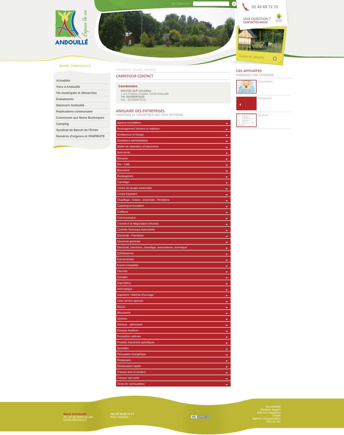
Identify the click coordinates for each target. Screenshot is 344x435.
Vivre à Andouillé (68, 87)
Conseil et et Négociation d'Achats (138, 223)
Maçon (121, 306)
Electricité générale (129, 241)
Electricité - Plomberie (130, 235)
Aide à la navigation (269, 412)
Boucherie (123, 170)
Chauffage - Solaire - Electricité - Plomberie (143, 199)
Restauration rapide (129, 366)
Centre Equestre (127, 193)
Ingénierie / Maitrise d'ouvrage (135, 294)
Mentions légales (270, 409)
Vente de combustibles (131, 383)
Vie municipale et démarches (76, 93)
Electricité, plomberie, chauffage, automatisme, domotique (152, 247)
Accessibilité (273, 406)
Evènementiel (125, 259)
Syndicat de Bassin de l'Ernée (77, 130)
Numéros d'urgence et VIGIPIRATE (80, 136)
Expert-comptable (128, 265)
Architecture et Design (130, 134)
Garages (122, 276)
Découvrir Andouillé (70, 105)
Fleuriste (122, 271)
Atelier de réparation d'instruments (138, 146)
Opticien (122, 318)
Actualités (63, 80)
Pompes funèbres (128, 330)
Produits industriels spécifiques (136, 342)
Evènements (65, 99)
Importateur (124, 282)
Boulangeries (125, 176)
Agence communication (266, 418)
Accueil (137, 69)
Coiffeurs (122, 211)
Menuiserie (124, 312)
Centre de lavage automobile (134, 187)
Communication (126, 217)
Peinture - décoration (129, 324)
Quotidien (123, 348)
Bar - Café (123, 164)
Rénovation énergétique (131, 354)
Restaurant (124, 360)
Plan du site (273, 421)
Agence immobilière (129, 122)
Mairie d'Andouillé (75, 413)
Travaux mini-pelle (128, 377)
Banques (122, 158)
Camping (62, 124)
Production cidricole (129, 336)
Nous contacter (119, 416)
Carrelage (123, 182)
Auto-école (123, 152)
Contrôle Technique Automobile (136, 229)
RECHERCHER (181, 3)
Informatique (124, 288)
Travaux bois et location (131, 371)
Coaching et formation (130, 205)
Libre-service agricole (130, 300)
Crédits (276, 415)
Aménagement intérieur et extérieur (138, 128)
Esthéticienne (125, 253)
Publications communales (74, 111)
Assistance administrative (132, 140)
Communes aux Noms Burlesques (80, 117)
